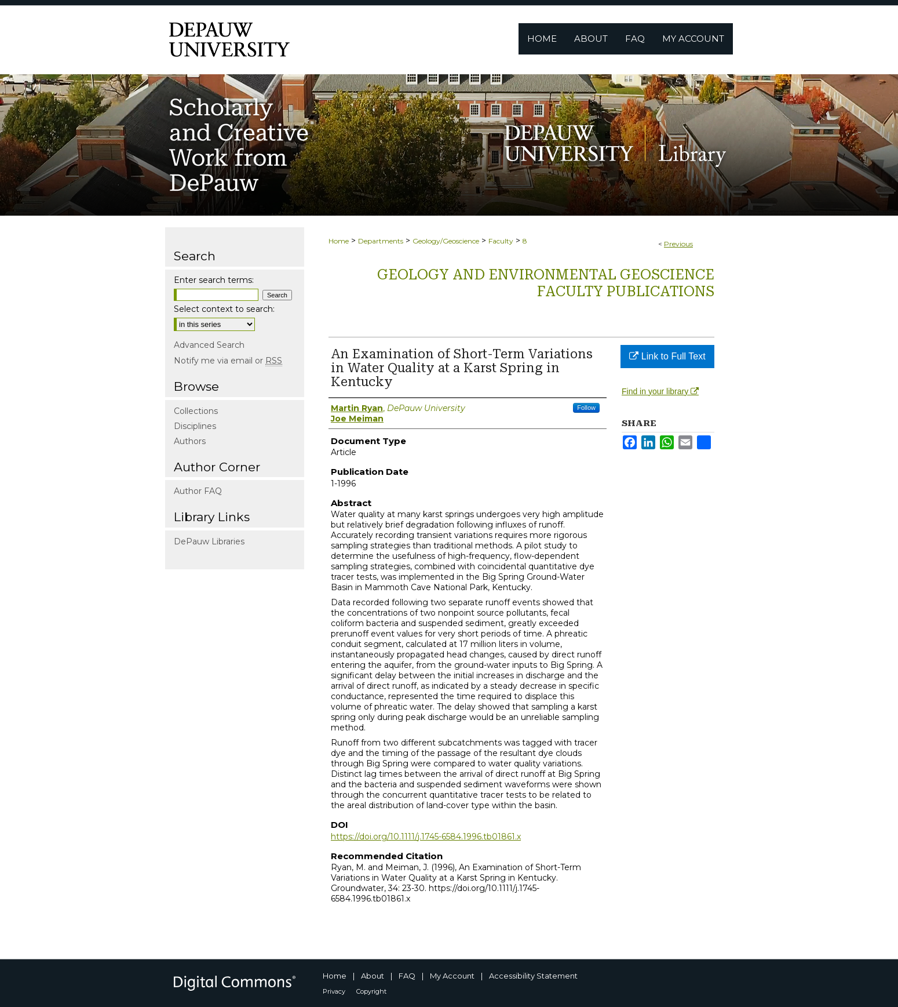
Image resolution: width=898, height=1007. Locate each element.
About (372, 975)
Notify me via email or (228, 360)
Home (338, 241)
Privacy (334, 991)
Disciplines (195, 426)
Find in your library (660, 391)
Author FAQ (198, 491)
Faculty (500, 241)
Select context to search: (224, 309)
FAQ (407, 975)
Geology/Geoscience (446, 241)
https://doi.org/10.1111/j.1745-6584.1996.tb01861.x (426, 836)
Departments (380, 241)
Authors (190, 441)
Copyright (371, 991)
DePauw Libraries (209, 541)
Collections (196, 411)
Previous (678, 243)
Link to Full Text (667, 356)
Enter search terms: (214, 280)
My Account (452, 975)
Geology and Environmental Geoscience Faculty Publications (545, 283)
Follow (586, 407)
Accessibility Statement (533, 975)
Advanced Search (209, 345)
